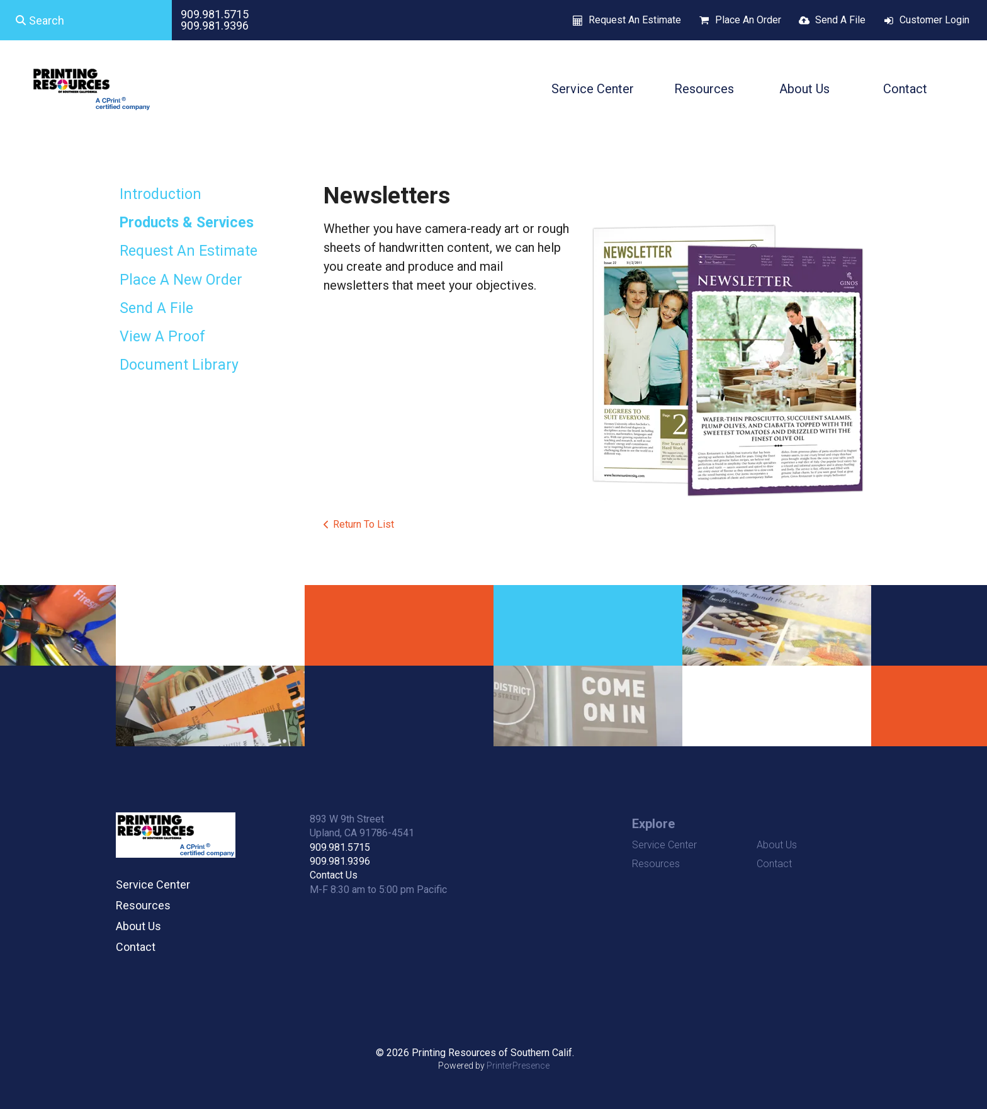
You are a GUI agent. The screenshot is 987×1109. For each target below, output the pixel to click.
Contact (905, 88)
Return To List (363, 524)
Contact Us (334, 875)
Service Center (592, 88)
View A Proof (162, 336)
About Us (804, 88)
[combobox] (86, 20)
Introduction (160, 194)
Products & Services (187, 222)
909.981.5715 (215, 14)
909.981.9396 (215, 25)
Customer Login (934, 20)
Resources (704, 88)
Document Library (179, 364)
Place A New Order (181, 279)
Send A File (840, 20)
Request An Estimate (635, 20)
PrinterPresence (518, 1066)
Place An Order (748, 20)
